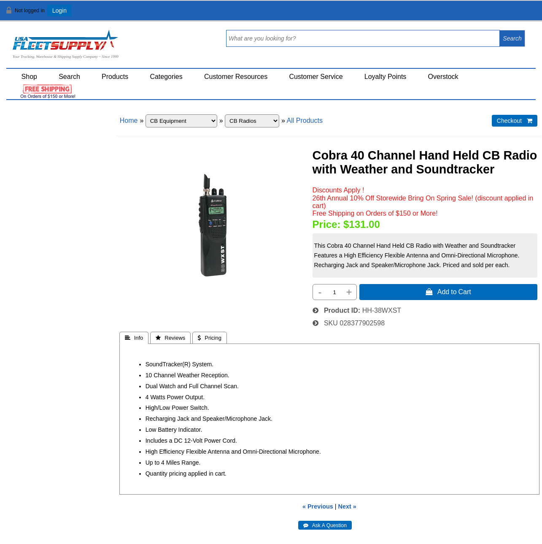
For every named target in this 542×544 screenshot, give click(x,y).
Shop (29, 76)
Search (69, 76)
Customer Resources (235, 76)
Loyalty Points (385, 76)
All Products (305, 120)
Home (129, 120)
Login (59, 11)
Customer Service (315, 76)
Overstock (443, 76)
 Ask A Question (325, 525)
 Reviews (170, 338)
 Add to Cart (448, 291)
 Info (134, 338)
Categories (166, 76)
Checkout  (514, 121)
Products (115, 76)
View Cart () (509, 14)
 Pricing (209, 338)
